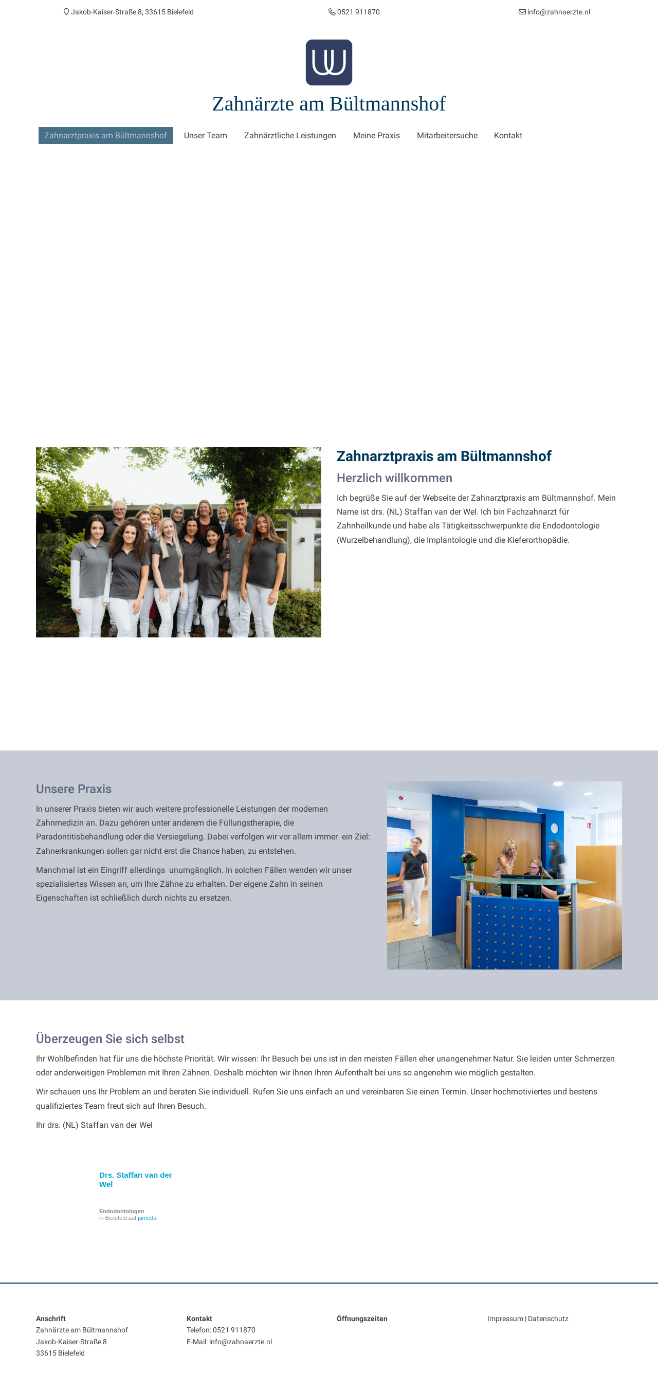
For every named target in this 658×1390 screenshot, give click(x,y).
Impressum (505, 1317)
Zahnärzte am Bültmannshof (329, 103)
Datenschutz (548, 1317)
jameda (147, 1216)
